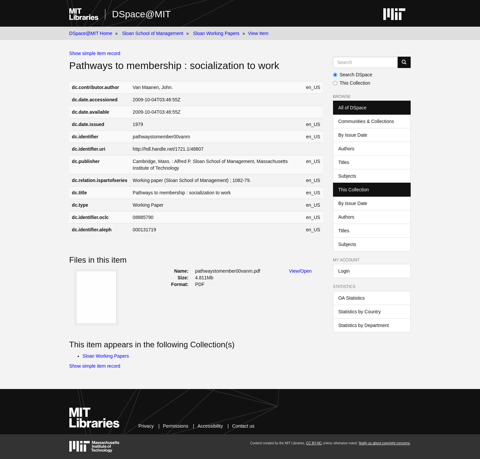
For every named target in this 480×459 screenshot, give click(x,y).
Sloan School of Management (152, 33)
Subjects (347, 176)
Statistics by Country (359, 311)
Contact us (243, 426)
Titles (343, 162)
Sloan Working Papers (216, 33)
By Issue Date (352, 135)
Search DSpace (352, 74)
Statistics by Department (363, 325)
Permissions (175, 426)
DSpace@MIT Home (90, 33)
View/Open (300, 271)
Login (344, 271)
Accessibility (210, 426)
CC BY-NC (314, 443)
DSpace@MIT (141, 14)
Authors (346, 148)
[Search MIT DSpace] (365, 62)
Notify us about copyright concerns (384, 443)
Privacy (146, 426)
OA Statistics (351, 298)
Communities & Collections (366, 121)
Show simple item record (94, 53)
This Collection (351, 83)
